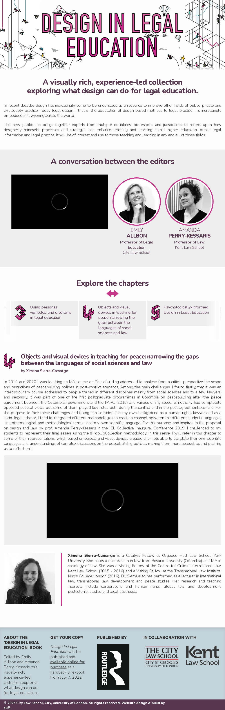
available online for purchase (67, 664)
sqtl (7, 707)
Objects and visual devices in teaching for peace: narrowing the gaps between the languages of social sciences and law (117, 320)
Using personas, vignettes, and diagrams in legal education (50, 312)
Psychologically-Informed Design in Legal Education (186, 310)
